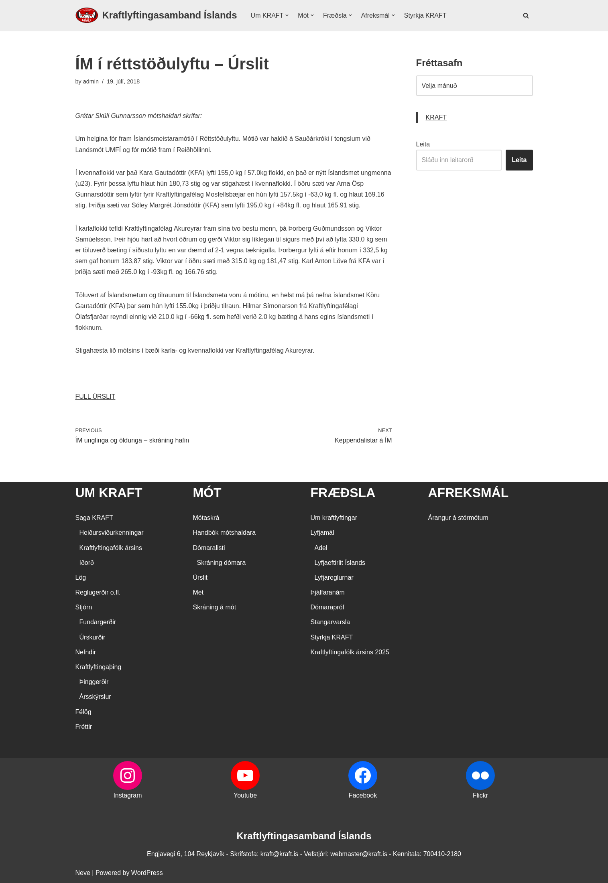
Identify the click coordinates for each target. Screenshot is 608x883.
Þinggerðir (94, 681)
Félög (83, 711)
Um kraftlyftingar (334, 517)
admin (91, 81)
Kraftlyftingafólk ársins (110, 547)
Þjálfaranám (328, 592)
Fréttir (83, 726)
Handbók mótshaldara (224, 532)
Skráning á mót (214, 607)
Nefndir (85, 652)
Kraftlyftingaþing (98, 667)
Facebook (363, 795)
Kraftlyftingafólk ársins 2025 (350, 652)
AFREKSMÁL (468, 492)
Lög (80, 577)
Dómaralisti (209, 547)
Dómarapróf (327, 607)
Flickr (480, 795)
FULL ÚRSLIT (95, 396)
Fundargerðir (97, 622)
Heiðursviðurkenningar (111, 532)
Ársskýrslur (95, 696)
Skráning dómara (221, 562)
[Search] (526, 15)
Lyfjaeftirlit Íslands (340, 562)
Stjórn (83, 607)
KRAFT (436, 117)
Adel (321, 547)
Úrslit (200, 577)
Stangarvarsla (330, 622)
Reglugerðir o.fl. (98, 592)
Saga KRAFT (94, 517)
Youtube (245, 795)
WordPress (147, 872)
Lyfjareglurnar (334, 577)
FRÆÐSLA (343, 492)
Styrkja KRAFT (425, 15)
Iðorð (86, 562)
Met (198, 592)
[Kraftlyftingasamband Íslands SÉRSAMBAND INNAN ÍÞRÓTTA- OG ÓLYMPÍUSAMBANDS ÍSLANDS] (156, 15)
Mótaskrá (206, 517)
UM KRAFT (108, 492)
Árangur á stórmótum (458, 517)
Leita (423, 144)
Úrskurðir (92, 637)
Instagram (127, 795)
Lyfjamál (322, 532)
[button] (287, 15)
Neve (82, 872)
